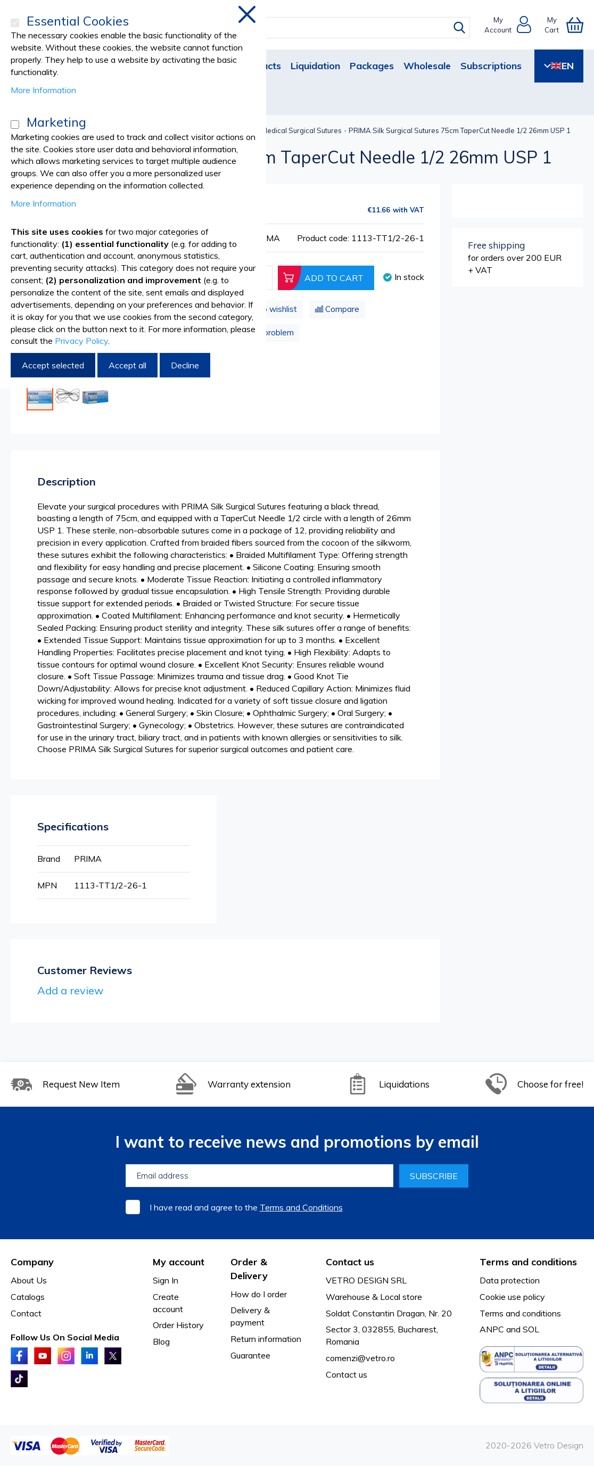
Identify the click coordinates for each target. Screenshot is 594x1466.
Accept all (127, 365)
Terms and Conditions (301, 1207)
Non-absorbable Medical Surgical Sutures (273, 130)
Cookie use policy (512, 1296)
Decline (185, 365)
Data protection (510, 1280)
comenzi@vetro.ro (360, 1358)
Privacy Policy (81, 340)
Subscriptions (491, 66)
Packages (372, 66)
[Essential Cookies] (15, 23)
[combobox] (307, 27)
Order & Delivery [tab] (249, 1269)
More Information (43, 90)
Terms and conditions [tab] (528, 1262)
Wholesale (427, 66)
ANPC (492, 1329)
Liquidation (315, 66)
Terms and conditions (520, 1313)
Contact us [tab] (350, 1262)
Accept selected (53, 365)
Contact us (346, 1374)
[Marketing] (15, 124)
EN (559, 66)
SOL (531, 1329)
